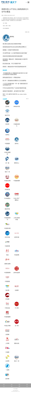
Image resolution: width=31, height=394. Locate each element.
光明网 (7, 334)
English (16, 388)
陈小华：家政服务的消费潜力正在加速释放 (14, 80)
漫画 (11, 386)
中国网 (7, 352)
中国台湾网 (7, 325)
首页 (4, 384)
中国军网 (7, 246)
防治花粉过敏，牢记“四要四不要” (12, 63)
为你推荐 (5, 99)
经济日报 (7, 237)
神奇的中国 (17, 106)
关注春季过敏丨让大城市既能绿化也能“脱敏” (15, 53)
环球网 (7, 299)
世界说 (7, 134)
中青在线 (7, 308)
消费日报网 (7, 263)
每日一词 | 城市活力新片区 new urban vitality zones (15, 95)
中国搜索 (7, 281)
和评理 (7, 124)
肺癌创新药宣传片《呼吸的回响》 (12, 77)
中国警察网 (7, 272)
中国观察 (7, 143)
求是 (7, 255)
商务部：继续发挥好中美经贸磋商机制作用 (14, 66)
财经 (27, 384)
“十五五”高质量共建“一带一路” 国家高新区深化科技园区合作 (15, 84)
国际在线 (16, 343)
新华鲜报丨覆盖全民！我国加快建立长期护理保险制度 (15, 60)
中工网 (17, 308)
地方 (27, 386)
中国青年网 (7, 228)
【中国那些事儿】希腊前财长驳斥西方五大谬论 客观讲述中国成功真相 (15, 73)
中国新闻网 (17, 180)
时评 (11, 384)
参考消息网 (17, 272)
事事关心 (16, 163)
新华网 (7, 378)
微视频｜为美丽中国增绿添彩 (11, 50)
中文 (14, 388)
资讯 (19, 384)
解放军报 (7, 209)
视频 (19, 386)
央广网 (17, 325)
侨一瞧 (7, 163)
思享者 (7, 106)
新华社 (12, 36)
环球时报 (7, 189)
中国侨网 (16, 255)
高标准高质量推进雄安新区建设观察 (12, 56)
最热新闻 (5, 70)
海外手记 (7, 115)
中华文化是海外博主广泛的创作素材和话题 (14, 88)
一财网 (7, 370)
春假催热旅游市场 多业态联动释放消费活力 (14, 47)
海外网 (7, 290)
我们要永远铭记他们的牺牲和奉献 (12, 43)
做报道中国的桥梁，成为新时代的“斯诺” (14, 91)
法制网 (17, 290)
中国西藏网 (7, 317)
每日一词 (7, 171)
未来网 (7, 361)
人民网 (7, 343)
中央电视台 (7, 198)
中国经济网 (7, 180)
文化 (4, 386)
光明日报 (16, 237)
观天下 (13, 2)
